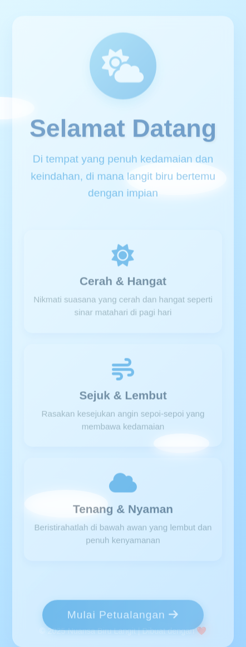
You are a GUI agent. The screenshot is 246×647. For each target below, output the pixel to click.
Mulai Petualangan (123, 616)
